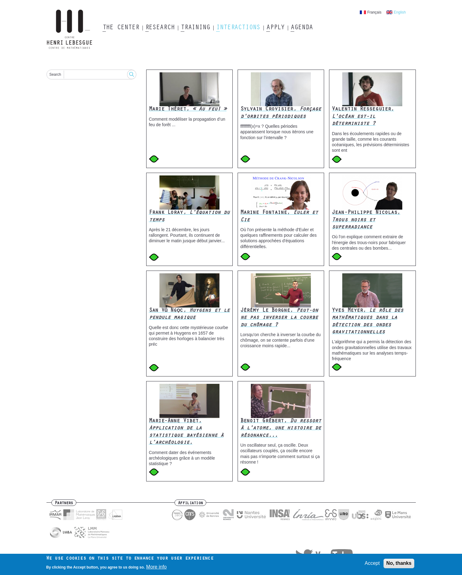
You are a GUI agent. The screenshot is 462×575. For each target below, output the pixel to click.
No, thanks (399, 564)
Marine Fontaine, (279, 216)
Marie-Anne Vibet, (186, 432)
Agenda (301, 28)
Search (55, 74)
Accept (372, 564)
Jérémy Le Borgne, (279, 318)
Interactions (238, 28)
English (400, 12)
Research (160, 28)
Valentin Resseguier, (363, 117)
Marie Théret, (188, 109)
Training (195, 28)
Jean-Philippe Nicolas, (366, 220)
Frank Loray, (189, 216)
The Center (120, 28)
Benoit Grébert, (280, 429)
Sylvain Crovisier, (280, 113)
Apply (275, 28)
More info (156, 567)
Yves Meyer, (367, 321)
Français (374, 12)
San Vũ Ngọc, (189, 314)
